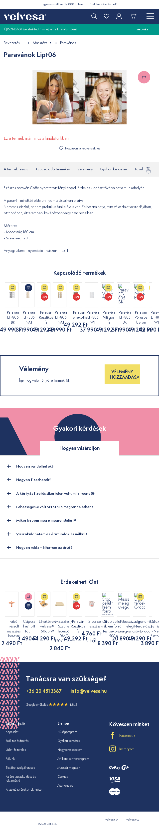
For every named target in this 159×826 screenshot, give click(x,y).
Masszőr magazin (68, 758)
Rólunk (10, 749)
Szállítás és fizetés (17, 731)
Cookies (62, 766)
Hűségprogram (67, 722)
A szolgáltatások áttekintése (23, 780)
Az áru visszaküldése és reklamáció (21, 768)
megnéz (143, 29)
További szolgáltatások (20, 758)
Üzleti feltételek (16, 740)
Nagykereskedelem (70, 740)
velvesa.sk (111, 810)
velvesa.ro (122, 818)
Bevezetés (12, 43)
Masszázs (40, 43)
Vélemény (85, 169)
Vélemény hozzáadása (125, 369)
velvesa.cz (132, 810)
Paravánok (68, 43)
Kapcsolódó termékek (52, 169)
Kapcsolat (12, 722)
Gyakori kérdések (114, 169)
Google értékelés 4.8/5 (51, 694)
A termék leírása (16, 169)
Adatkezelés (65, 775)
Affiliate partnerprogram (73, 749)
